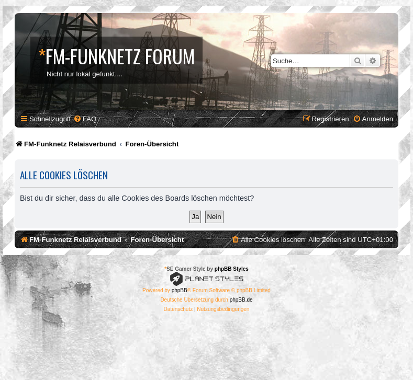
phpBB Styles (232, 269)
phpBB (179, 290)
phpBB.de (241, 300)
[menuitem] (84, 118)
